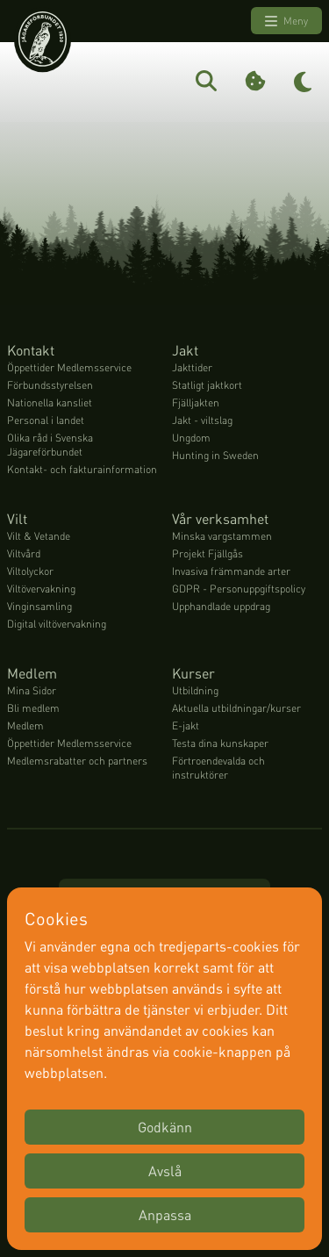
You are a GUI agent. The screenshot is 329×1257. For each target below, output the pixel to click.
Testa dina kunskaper (220, 743)
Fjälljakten (195, 402)
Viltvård (23, 553)
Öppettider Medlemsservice (69, 367)
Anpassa (165, 1214)
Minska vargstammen (222, 535)
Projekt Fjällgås (207, 553)
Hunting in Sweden (215, 455)
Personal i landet (45, 420)
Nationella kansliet (49, 402)
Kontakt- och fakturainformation (82, 469)
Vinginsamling (39, 606)
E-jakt (185, 725)
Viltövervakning (41, 588)
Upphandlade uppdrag (221, 606)
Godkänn (165, 1126)
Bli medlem (33, 708)
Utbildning (195, 690)
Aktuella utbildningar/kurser (236, 708)
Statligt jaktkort (207, 384)
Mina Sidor (31, 690)
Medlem (25, 725)
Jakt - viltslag (202, 420)
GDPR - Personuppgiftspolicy (238, 588)
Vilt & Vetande (38, 535)
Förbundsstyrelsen (50, 384)
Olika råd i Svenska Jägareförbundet (50, 444)
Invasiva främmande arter (231, 571)
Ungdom (191, 437)
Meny (286, 21)
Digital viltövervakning (56, 623)
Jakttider (192, 367)
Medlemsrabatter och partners (77, 760)
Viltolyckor (30, 571)
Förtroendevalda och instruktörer (218, 767)
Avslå (165, 1170)
